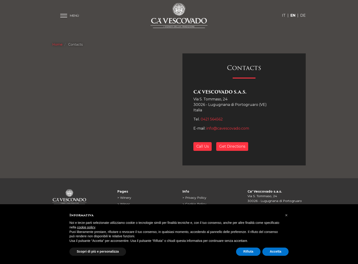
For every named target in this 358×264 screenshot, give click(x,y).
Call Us (202, 146)
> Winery (124, 197)
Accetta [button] (275, 251)
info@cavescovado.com (227, 128)
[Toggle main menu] (69, 16)
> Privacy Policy (194, 197)
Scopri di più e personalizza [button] (98, 251)
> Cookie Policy (194, 204)
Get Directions (232, 146)
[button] (286, 215)
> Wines (123, 204)
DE (303, 15)
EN (292, 15)
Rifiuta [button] (248, 251)
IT (284, 15)
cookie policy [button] (86, 227)
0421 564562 (212, 119)
